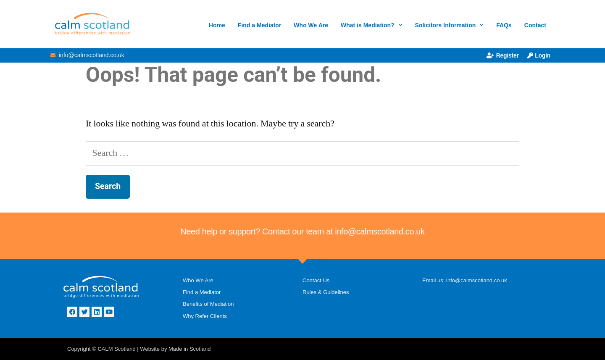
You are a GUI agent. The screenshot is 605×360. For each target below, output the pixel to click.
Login (538, 55)
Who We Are (311, 25)
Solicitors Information (449, 25)
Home (217, 25)
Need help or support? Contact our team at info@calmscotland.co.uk (302, 231)
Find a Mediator (259, 25)
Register (503, 55)
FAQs (504, 25)
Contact (535, 25)
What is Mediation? (371, 25)
